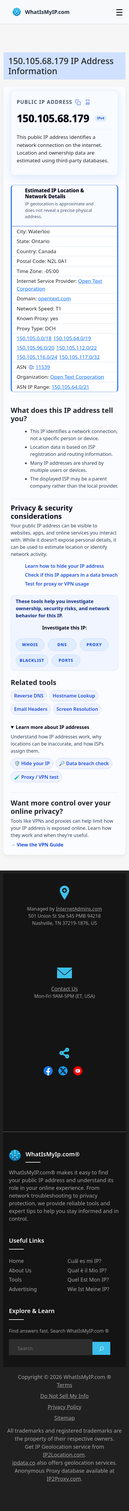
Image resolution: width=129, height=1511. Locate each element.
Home (16, 1260)
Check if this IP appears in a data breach (71, 575)
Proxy (94, 644)
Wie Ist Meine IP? (88, 1289)
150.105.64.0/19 (72, 338)
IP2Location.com (64, 1454)
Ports (66, 660)
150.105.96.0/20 (35, 347)
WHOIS (30, 644)
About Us (20, 1270)
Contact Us (64, 988)
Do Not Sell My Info (64, 1395)
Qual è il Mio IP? (87, 1270)
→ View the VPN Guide (37, 844)
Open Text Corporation (77, 376)
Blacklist (32, 660)
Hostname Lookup (74, 695)
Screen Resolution (77, 709)
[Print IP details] (87, 102)
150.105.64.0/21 (70, 386)
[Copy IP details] (78, 102)
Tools (15, 1279)
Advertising (23, 1289)
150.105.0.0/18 (34, 338)
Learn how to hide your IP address (64, 566)
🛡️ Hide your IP (32, 763)
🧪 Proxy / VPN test (36, 777)
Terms (64, 1384)
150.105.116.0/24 (37, 356)
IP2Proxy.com (64, 1478)
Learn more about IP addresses (52, 727)
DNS (62, 644)
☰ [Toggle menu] (119, 12)
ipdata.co (23, 1462)
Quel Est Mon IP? (88, 1279)
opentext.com (54, 298)
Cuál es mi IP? (84, 1260)
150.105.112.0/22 (76, 347)
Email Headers (30, 709)
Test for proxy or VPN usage (57, 584)
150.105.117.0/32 (79, 356)
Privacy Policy (64, 1406)
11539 (43, 367)
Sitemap (64, 1417)
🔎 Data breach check (84, 763)
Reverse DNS (28, 695)
